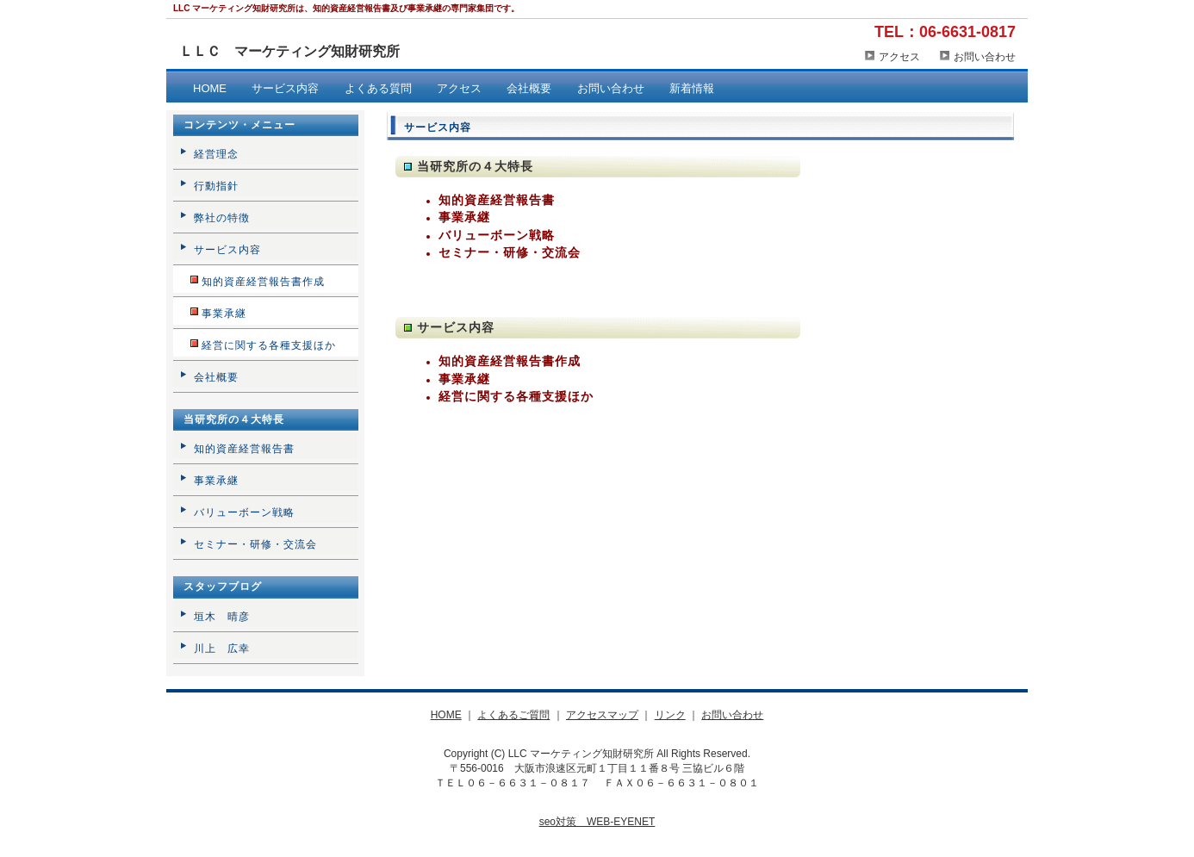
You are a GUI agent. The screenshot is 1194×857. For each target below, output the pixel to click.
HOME (210, 88)
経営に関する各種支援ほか (516, 396)
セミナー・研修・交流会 (509, 252)
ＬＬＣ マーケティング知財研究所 (289, 51)
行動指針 (216, 186)
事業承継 (464, 217)
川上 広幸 (222, 649)
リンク (670, 715)
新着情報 (691, 88)
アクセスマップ (602, 715)
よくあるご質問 (513, 715)
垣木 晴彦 (222, 617)
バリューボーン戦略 (496, 235)
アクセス (899, 57)
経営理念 (216, 154)
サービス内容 (285, 88)
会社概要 (529, 88)
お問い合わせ (985, 57)
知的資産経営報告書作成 (509, 361)
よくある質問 (378, 88)
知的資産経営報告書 (496, 200)
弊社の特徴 (222, 218)
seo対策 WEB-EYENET (597, 822)
